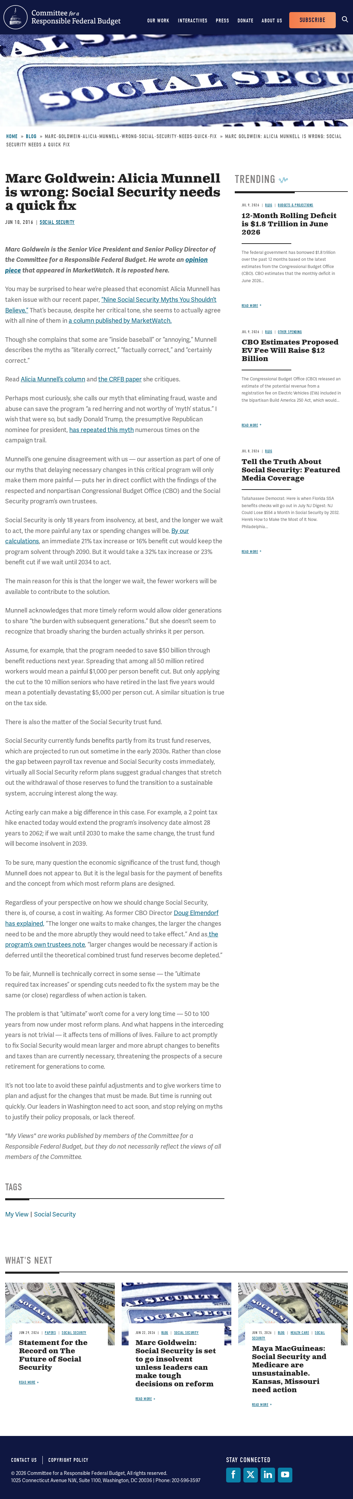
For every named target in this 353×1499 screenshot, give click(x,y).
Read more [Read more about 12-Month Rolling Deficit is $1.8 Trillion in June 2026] (250, 306)
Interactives (193, 21)
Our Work (158, 21)
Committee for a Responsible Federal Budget (62, 17)
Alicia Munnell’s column (53, 379)
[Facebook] (233, 1475)
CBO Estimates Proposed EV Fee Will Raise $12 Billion (290, 351)
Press (222, 21)
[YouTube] (285, 1475)
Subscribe (312, 20)
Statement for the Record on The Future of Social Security (53, 1355)
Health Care (300, 1333)
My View (17, 1214)
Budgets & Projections (295, 205)
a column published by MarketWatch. (120, 321)
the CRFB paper (120, 379)
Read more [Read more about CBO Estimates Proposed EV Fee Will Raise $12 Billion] (250, 425)
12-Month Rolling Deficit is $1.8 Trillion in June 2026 (289, 224)
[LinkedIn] (268, 1475)
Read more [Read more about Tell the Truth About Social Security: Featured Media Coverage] (250, 552)
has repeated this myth (101, 430)
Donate (245, 21)
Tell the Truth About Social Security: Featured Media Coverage (291, 470)
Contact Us (24, 1460)
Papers (50, 1333)
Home (12, 136)
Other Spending (290, 332)
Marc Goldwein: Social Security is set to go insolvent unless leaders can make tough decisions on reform (175, 1363)
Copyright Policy (68, 1460)
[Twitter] (250, 1475)
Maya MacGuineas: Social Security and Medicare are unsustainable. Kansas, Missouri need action (289, 1369)
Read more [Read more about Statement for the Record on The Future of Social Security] (27, 1382)
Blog (31, 136)
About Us (272, 21)
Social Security (57, 222)
